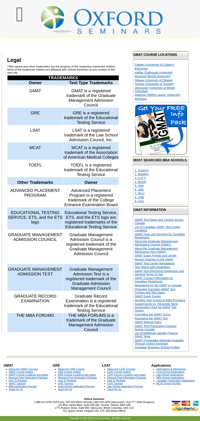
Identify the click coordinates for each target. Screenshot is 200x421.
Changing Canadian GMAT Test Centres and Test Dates (155, 291)
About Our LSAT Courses (121, 369)
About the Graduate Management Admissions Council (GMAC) (156, 243)
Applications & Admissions (171, 369)
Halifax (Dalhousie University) (154, 72)
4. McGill (140, 182)
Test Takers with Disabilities (152, 267)
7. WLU (139, 193)
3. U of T (140, 178)
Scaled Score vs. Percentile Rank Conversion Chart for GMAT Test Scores (156, 307)
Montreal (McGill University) (152, 76)
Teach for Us (16, 389)
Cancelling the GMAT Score (153, 314)
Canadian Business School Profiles (157, 347)
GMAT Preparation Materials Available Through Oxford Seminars (159, 342)
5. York (139, 185)
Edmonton (141, 68)
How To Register (18, 380)
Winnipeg (141, 98)
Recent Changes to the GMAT (154, 259)
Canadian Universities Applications (175, 380)
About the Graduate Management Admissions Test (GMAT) (156, 250)
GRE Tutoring (65, 383)
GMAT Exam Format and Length (155, 255)
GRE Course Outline (69, 372)
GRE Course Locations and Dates (77, 374)
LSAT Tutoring (115, 383)
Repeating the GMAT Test (151, 318)
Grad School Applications (170, 372)
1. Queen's (142, 170)
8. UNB (139, 197)
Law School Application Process (125, 386)
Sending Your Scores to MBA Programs (160, 300)
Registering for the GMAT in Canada (158, 285)
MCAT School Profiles (168, 383)
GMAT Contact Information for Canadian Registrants (154, 279)
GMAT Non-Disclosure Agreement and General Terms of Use (159, 272)
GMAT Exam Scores (148, 296)
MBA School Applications (170, 377)
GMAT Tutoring (17, 383)
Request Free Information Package (28, 377)
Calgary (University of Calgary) (154, 64)
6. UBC (139, 189)
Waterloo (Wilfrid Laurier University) (158, 95)
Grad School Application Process (76, 386)
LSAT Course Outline (119, 372)
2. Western (142, 174)
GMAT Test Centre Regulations (155, 263)
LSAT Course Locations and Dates (126, 374)
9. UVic (139, 201)
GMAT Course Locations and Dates (28, 374)
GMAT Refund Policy (148, 322)
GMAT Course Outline (21, 372)
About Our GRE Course (71, 369)
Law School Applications (169, 374)
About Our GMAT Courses (23, 369)
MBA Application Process (23, 386)
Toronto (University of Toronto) (154, 84)
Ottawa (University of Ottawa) (154, 80)
